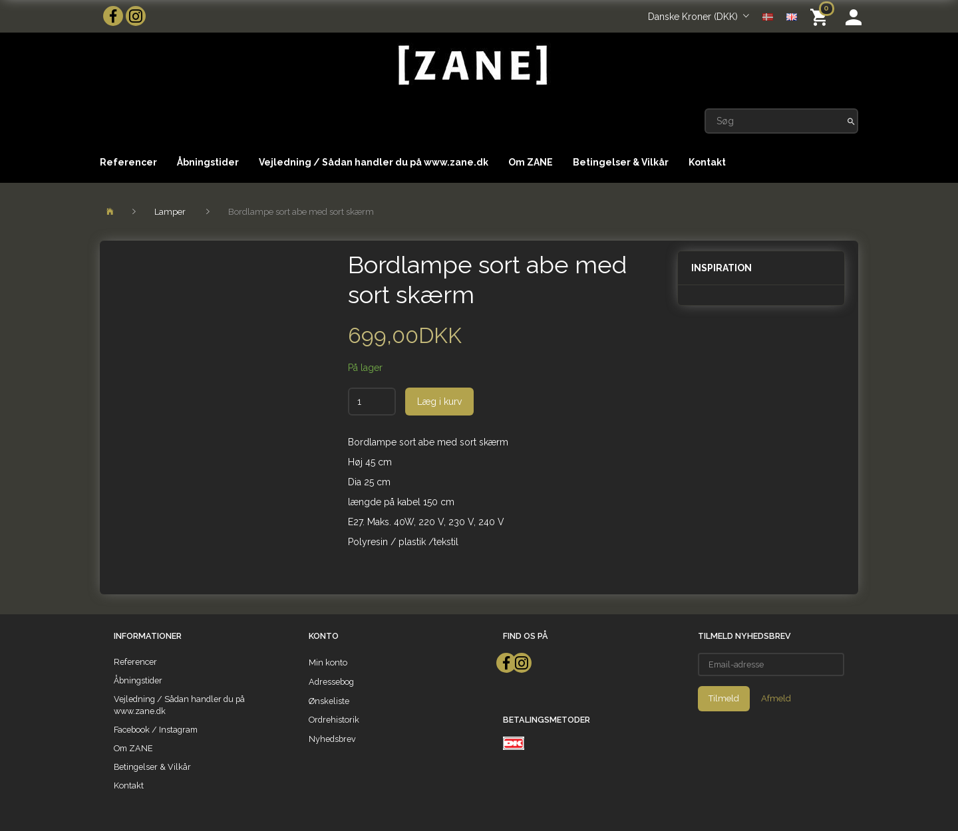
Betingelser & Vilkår (621, 162)
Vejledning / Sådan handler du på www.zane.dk (373, 162)
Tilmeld (724, 698)
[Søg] (851, 121)
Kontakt (707, 162)
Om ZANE (530, 162)
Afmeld (776, 698)
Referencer (128, 162)
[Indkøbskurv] (821, 16)
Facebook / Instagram (156, 730)
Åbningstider (208, 162)
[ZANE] (471, 65)
